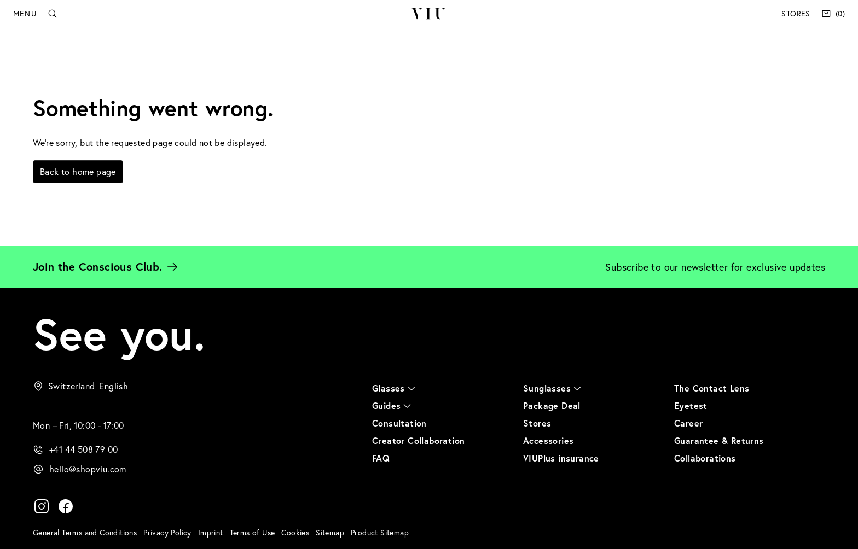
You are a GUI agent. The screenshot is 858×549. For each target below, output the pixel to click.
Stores (795, 13)
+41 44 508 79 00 (83, 449)
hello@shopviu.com (87, 469)
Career (688, 423)
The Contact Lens (711, 388)
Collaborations (705, 458)
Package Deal (552, 405)
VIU (428, 14)
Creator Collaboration (418, 440)
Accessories (548, 440)
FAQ (381, 458)
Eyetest (691, 405)
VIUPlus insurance (561, 458)
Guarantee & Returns (719, 440)
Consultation (399, 423)
